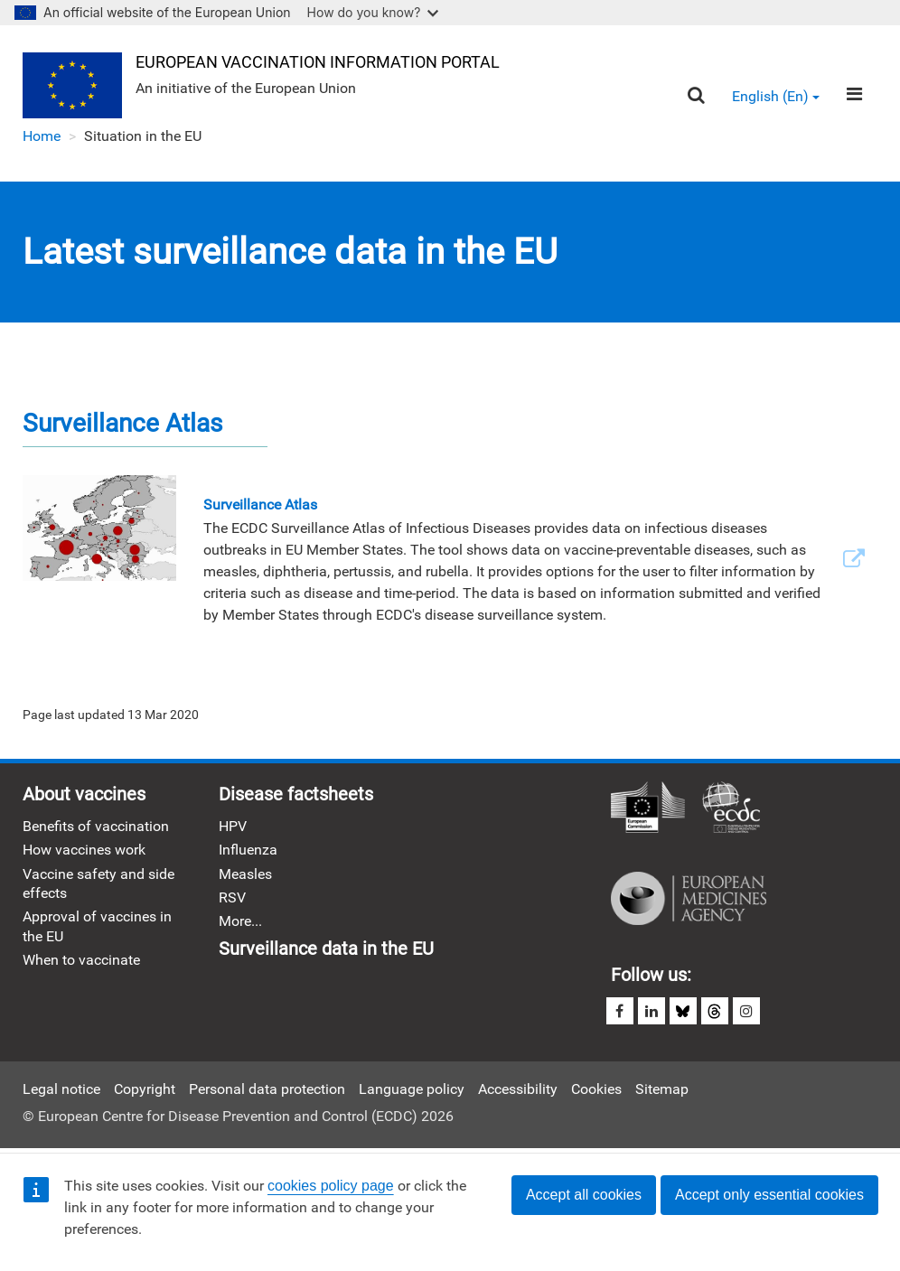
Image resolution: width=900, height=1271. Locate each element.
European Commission (648, 808)
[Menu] (854, 94)
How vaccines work (84, 849)
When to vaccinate (81, 959)
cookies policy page (330, 1185)
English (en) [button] (776, 96)
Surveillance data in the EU (326, 948)
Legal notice (61, 1089)
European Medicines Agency (688, 899)
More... (240, 921)
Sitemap (662, 1089)
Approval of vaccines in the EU (97, 926)
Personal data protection (267, 1089)
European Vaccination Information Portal (318, 61)
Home (42, 136)
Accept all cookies (584, 1194)
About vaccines (84, 794)
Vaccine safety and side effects (98, 883)
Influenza (248, 849)
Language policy (411, 1089)
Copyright (144, 1089)
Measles (245, 874)
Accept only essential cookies (769, 1194)
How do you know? (373, 12)
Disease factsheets (296, 794)
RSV (232, 897)
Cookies (596, 1089)
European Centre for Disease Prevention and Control (731, 808)
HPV (233, 826)
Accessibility (518, 1089)
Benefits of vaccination (96, 826)
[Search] (696, 95)
